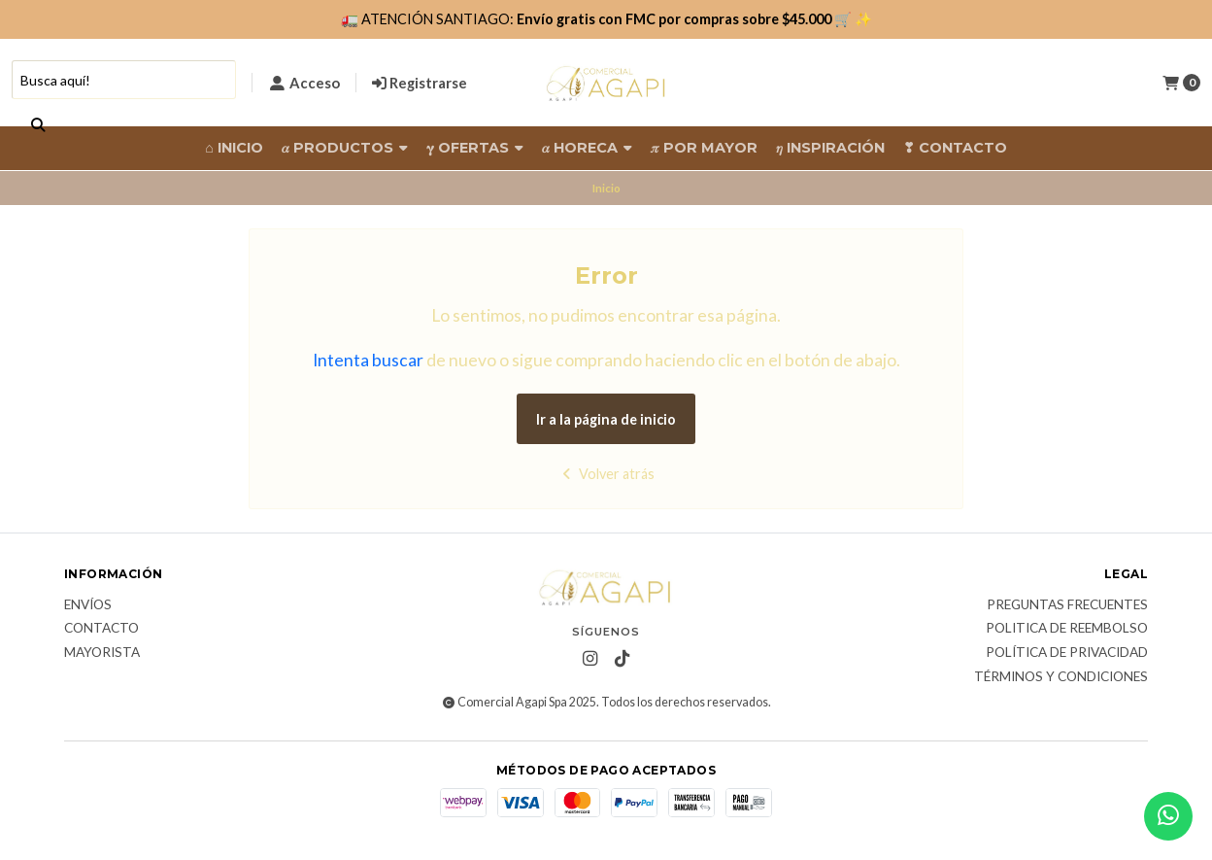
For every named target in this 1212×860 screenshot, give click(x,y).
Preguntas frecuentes (1067, 605)
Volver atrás (606, 473)
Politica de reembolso (1067, 629)
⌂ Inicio (234, 147)
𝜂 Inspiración (830, 147)
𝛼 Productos (345, 147)
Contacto (101, 629)
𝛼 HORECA (587, 147)
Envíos (88, 605)
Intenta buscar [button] (368, 360)
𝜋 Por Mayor (704, 147)
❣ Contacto (955, 147)
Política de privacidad (1067, 653)
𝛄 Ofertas (474, 147)
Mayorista (102, 653)
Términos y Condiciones (1061, 677)
